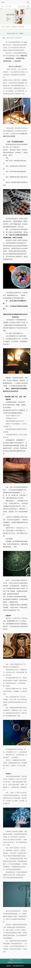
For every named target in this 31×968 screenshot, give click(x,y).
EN (2, 6)
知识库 (8, 27)
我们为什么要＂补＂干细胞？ (15, 33)
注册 (7, 6)
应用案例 (14, 27)
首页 (3, 27)
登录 (10, 6)
